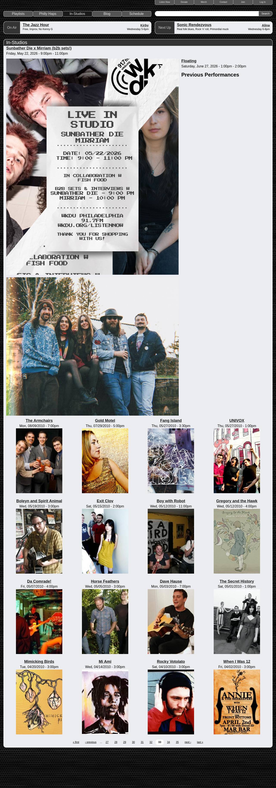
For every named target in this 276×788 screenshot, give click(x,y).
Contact (223, 2)
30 (133, 779)
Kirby (144, 62)
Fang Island (171, 457)
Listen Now (164, 2)
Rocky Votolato (171, 698)
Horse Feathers (105, 618)
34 (168, 779)
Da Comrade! (39, 618)
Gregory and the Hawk (236, 538)
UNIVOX (236, 457)
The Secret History (237, 618)
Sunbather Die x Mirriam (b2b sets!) (39, 85)
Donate (184, 2)
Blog (107, 51)
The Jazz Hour (36, 62)
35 (177, 779)
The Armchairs (39, 457)
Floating (188, 98)
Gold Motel (105, 457)
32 (150, 779)
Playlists (18, 51)
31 (142, 779)
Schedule (136, 51)
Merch (204, 2)
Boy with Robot (171, 538)
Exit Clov (105, 538)
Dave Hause (171, 618)
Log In (263, 2)
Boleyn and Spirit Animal (39, 538)
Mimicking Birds (39, 698)
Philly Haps (47, 51)
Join (243, 2)
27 (107, 779)
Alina (266, 62)
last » (200, 779)
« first (76, 779)
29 (124, 779)
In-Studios (77, 51)
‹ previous (90, 779)
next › (188, 779)
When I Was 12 (236, 698)
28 (115, 779)
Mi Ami (105, 698)
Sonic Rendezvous (194, 62)
